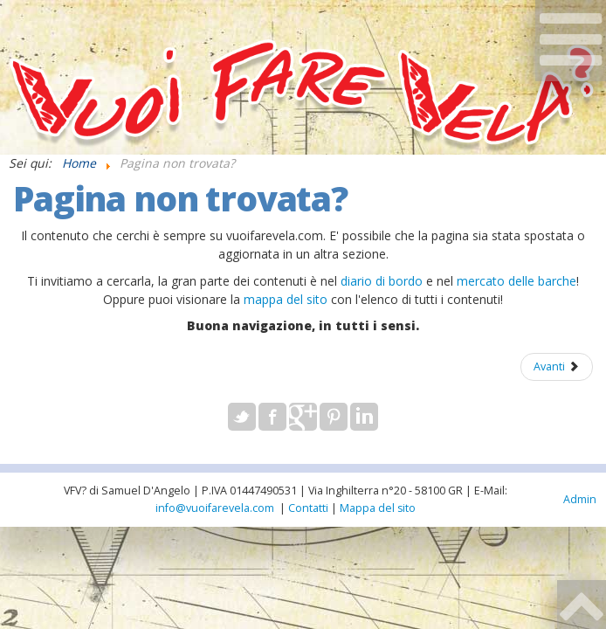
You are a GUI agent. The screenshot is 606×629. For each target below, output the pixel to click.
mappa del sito (285, 299)
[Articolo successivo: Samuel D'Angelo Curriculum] (556, 367)
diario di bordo (382, 281)
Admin (579, 499)
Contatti (308, 508)
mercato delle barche (516, 281)
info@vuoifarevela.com (214, 508)
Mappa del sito (378, 508)
